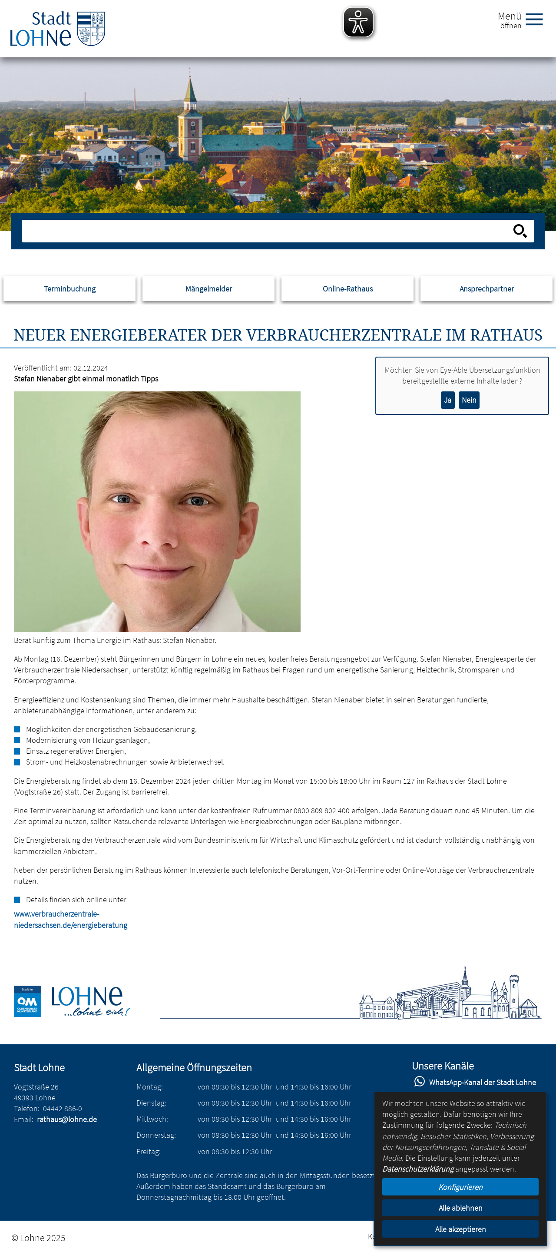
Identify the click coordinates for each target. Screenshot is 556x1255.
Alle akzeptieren (460, 1229)
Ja (447, 400)
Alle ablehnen (461, 1208)
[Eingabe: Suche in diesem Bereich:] (268, 231)
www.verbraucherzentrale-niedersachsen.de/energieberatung (18, 919)
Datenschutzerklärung (417, 1169)
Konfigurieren (460, 1187)
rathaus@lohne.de (67, 1119)
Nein (469, 400)
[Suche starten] (520, 231)
